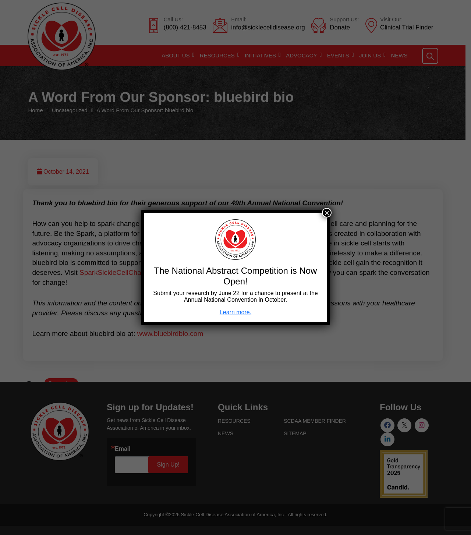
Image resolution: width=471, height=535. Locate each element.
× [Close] (326, 212)
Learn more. (235, 312)
